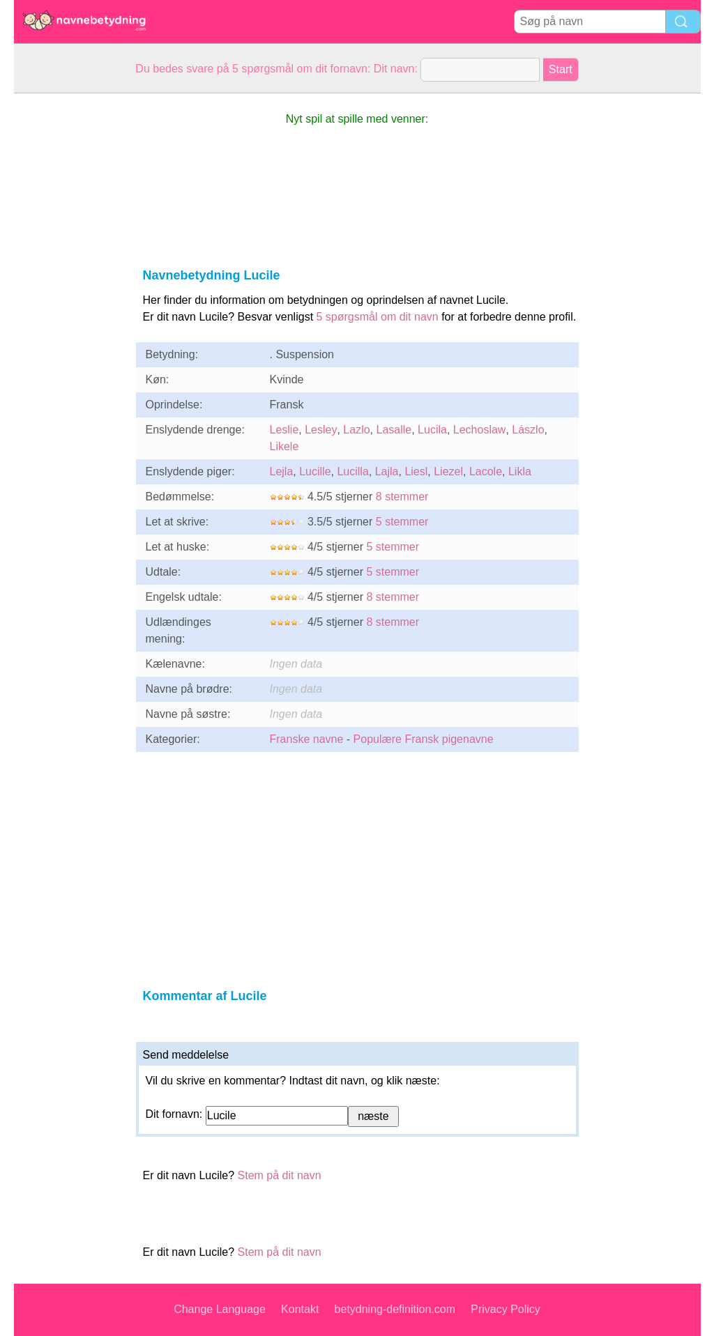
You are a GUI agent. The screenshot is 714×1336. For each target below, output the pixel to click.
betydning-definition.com (395, 1309)
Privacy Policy (505, 1309)
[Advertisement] (70, 302)
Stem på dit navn (279, 1175)
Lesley (321, 430)
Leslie (284, 430)
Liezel (448, 471)
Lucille (315, 471)
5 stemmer (402, 522)
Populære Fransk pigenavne (424, 739)
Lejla (282, 471)
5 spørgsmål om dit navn (378, 317)
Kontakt (300, 1309)
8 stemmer (402, 496)
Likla (519, 471)
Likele (284, 446)
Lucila (432, 430)
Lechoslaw (479, 430)
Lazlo (356, 430)
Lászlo (528, 430)
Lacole (485, 471)
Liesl (415, 471)
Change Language (220, 1309)
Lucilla (352, 471)
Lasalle (393, 430)
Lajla (387, 471)
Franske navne (307, 739)
